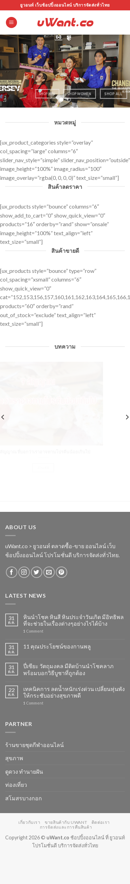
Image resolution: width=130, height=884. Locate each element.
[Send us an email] (49, 572)
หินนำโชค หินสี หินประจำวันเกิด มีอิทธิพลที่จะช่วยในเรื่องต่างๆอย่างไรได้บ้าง (73, 620)
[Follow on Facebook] (11, 572)
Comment (33, 631)
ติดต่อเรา (101, 822)
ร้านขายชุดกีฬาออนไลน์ (34, 745)
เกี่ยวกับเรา (29, 822)
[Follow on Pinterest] (61, 572)
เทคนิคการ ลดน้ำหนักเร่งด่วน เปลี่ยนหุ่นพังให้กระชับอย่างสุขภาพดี (74, 692)
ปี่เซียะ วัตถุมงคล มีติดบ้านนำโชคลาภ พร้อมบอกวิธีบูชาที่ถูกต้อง (68, 669)
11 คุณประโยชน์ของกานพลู (57, 646)
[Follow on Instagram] (24, 572)
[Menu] (11, 22)
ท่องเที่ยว (16, 784)
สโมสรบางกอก (23, 798)
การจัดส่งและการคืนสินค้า (66, 827)
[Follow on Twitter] (36, 572)
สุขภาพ (14, 758)
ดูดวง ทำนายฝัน (24, 771)
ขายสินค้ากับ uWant (66, 822)
